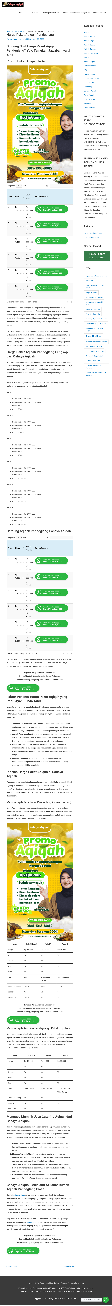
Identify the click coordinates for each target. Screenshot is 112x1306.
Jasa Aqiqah (89, 86)
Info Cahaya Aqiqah (92, 78)
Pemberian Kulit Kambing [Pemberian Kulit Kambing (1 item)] (95, 351)
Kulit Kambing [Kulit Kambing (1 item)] (91, 324)
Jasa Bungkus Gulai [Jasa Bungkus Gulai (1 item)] (93, 314)
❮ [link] (64, 302)
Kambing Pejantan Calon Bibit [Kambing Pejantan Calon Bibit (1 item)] (96, 319)
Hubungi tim (32, 1222)
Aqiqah (87, 32)
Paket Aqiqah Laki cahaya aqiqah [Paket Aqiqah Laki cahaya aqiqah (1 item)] (95, 329)
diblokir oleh (96, 255)
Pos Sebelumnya (10, 1267)
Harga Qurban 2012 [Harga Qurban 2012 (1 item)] (93, 309)
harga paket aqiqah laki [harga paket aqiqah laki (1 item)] (94, 297)
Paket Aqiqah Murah (92, 237)
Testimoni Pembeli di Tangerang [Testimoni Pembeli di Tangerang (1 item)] (93, 366)
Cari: (45, 186)
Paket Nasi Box (90, 99)
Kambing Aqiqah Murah (93, 233)
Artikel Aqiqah (90, 61)
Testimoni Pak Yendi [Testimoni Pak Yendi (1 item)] (93, 361)
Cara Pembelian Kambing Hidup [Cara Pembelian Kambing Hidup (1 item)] (95, 286)
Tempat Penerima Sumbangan (74, 12)
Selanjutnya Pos (69, 1267)
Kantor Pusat (33, 12)
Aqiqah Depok (90, 45)
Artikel (86, 57)
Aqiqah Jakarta (90, 49)
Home (21, 12)
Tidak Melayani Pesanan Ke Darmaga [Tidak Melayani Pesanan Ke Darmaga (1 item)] (96, 374)
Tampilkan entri (17, 186)
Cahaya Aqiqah (19, 1195)
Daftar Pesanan (90, 66)
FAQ (86, 70)
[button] (12, 196)
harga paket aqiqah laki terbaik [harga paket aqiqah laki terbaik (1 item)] (94, 303)
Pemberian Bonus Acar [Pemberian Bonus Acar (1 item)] (94, 346)
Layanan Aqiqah (90, 91)
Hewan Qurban (90, 74)
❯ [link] (71, 302)
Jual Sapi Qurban (49, 12)
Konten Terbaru (99, 12)
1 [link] (67, 302)
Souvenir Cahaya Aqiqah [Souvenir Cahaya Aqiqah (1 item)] (94, 356)
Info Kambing (89, 82)
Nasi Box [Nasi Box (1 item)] (103, 324)
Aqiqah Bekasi (90, 36)
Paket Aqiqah (12, 39)
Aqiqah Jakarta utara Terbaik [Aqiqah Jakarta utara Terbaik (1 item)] (96, 276)
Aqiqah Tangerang (91, 53)
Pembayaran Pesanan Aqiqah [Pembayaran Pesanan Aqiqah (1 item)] (96, 342)
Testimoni (88, 103)
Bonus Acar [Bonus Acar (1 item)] (90, 281)
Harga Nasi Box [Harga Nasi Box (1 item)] (91, 293)
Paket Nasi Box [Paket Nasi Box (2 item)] (93, 336)
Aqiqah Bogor (89, 41)
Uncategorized (90, 107)
